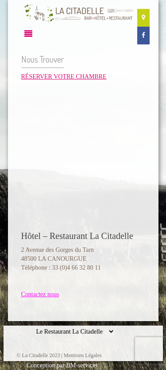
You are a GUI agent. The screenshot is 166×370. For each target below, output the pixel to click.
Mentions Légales (83, 355)
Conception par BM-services (62, 365)
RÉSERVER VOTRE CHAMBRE (64, 76)
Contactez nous (40, 294)
